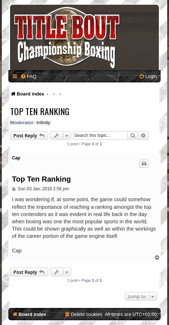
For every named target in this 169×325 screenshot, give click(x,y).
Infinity (43, 122)
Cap (16, 158)
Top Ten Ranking (39, 111)
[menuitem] (28, 76)
